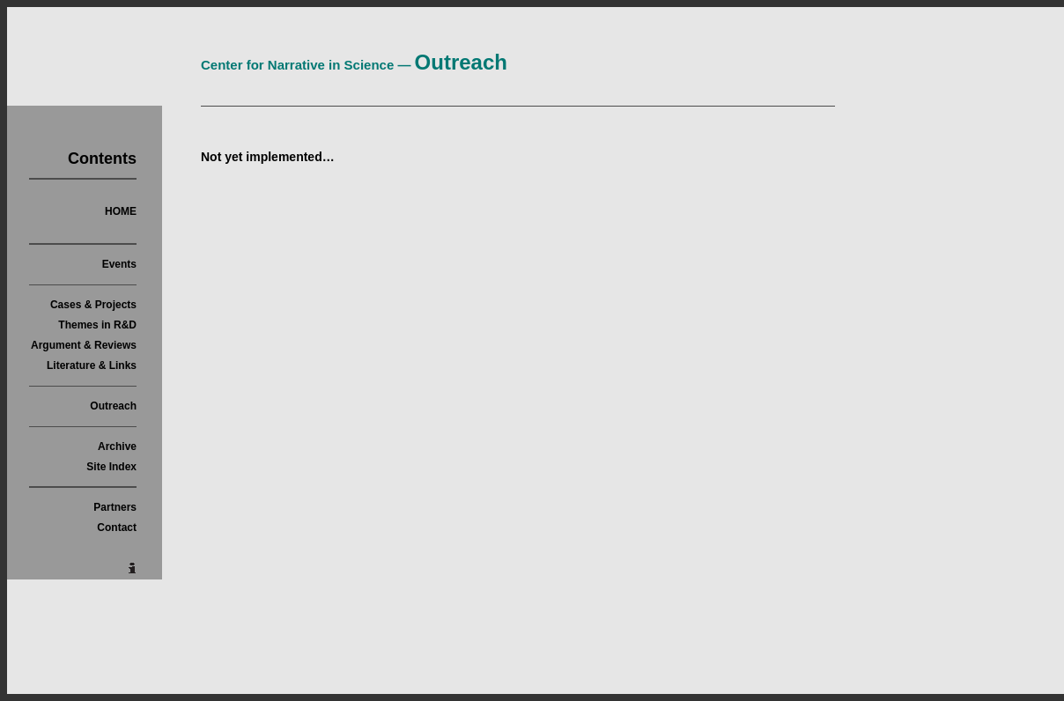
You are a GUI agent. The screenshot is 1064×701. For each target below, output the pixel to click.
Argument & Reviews (84, 345)
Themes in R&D (97, 325)
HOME (121, 211)
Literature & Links (92, 365)
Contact (117, 527)
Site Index (111, 467)
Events (119, 264)
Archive (117, 446)
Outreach (113, 406)
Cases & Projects (93, 305)
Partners (115, 507)
